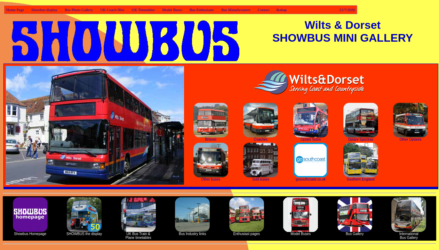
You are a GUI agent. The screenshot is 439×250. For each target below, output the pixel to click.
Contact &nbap (306, 10)
